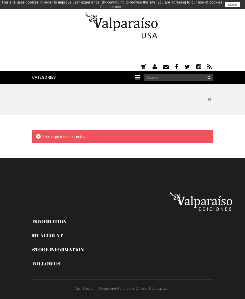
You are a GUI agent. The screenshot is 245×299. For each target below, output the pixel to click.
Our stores (84, 288)
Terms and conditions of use (123, 288)
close (232, 5)
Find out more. (112, 7)
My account (47, 235)
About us (159, 288)
